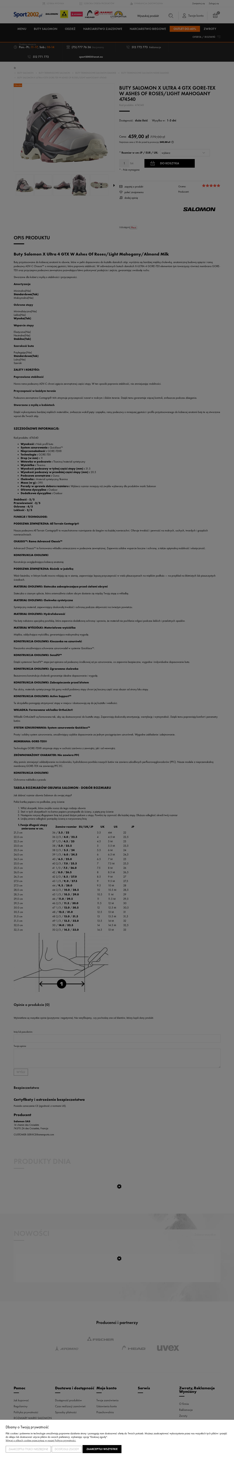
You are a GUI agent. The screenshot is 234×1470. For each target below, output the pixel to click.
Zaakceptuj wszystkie (102, 1449)
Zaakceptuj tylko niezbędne (28, 1449)
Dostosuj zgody (67, 1449)
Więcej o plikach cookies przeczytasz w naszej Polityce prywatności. (41, 1440)
